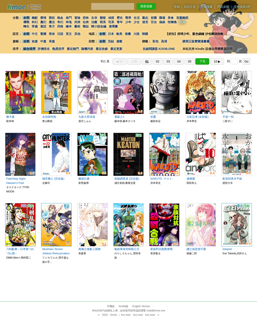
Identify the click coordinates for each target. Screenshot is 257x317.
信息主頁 (190, 6)
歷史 (120, 17)
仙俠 (86, 22)
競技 (52, 17)
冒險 (77, 17)
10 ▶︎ (217, 61)
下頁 (202, 61)
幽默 (35, 17)
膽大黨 (10, 116)
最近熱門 (73, 49)
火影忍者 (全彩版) (198, 116)
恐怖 (86, 17)
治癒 (94, 22)
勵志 (145, 17)
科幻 (35, 22)
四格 (60, 26)
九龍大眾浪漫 (86, 116)
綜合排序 (29, 49)
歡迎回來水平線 (232, 178)
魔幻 (43, 22)
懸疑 (103, 17)
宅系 (111, 22)
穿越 (35, 26)
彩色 (155, 41)
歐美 (119, 34)
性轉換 (172, 22)
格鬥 (69, 17)
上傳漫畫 (206, 6)
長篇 (52, 41)
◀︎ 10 (119, 61)
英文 (69, 34)
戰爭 (128, 17)
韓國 (145, 34)
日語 (60, 34)
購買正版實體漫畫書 (195, 41)
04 (179, 61)
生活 (137, 17)
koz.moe (150, 314)
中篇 (43, 41)
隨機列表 (87, 49)
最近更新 (116, 49)
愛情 (43, 17)
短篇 (35, 41)
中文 (35, 34)
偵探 (111, 17)
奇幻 (60, 22)
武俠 (77, 22)
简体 (52, 34)
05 (189, 61)
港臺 (128, 34)
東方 (52, 26)
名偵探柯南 (49, 116)
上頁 (134, 61)
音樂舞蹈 (182, 17)
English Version (141, 306)
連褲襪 (191, 178)
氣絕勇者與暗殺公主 (126, 249)
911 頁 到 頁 (175, 61)
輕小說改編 (98, 26)
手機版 (111, 306)
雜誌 (86, 26)
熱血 (60, 17)
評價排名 (44, 49)
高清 (164, 41)
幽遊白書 (84, 178)
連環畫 (113, 26)
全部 (26, 17)
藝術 (77, 26)
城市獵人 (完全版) (53, 178)
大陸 (136, 34)
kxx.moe (126, 314)
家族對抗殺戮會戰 (161, 249)
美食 (171, 17)
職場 (162, 17)
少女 (137, 22)
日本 (111, 34)
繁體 (43, 34)
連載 (119, 41)
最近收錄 (102, 49)
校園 (154, 17)
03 (168, 61)
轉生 (26, 26)
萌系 (103, 22)
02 (157, 61)
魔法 (52, 22)
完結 (111, 41)
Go (246, 61)
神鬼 (69, 22)
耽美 (182, 22)
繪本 (69, 26)
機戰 (26, 22)
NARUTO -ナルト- (161, 178)
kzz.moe (138, 314)
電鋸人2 (119, 116)
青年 (120, 22)
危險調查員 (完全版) (126, 178)
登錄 (177, 6)
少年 (128, 22)
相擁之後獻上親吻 (89, 249)
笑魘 (153, 116)
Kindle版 (123, 306)
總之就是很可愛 (196, 249)
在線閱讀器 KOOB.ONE (159, 49)
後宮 (145, 22)
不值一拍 (228, 116)
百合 (154, 22)
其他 (77, 34)
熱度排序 (58, 49)
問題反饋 (223, 6)
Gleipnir (227, 249)
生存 (94, 17)
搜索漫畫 (146, 6)
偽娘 (162, 22)
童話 (43, 26)
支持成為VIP (242, 6)
